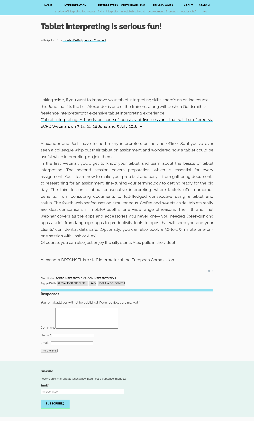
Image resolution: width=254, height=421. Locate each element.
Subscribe (55, 407)
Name (46, 339)
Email (45, 346)
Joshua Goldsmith (111, 283)
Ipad (93, 283)
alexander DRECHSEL (72, 283)
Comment (48, 331)
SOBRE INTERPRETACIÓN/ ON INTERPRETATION (86, 278)
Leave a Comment (95, 40)
